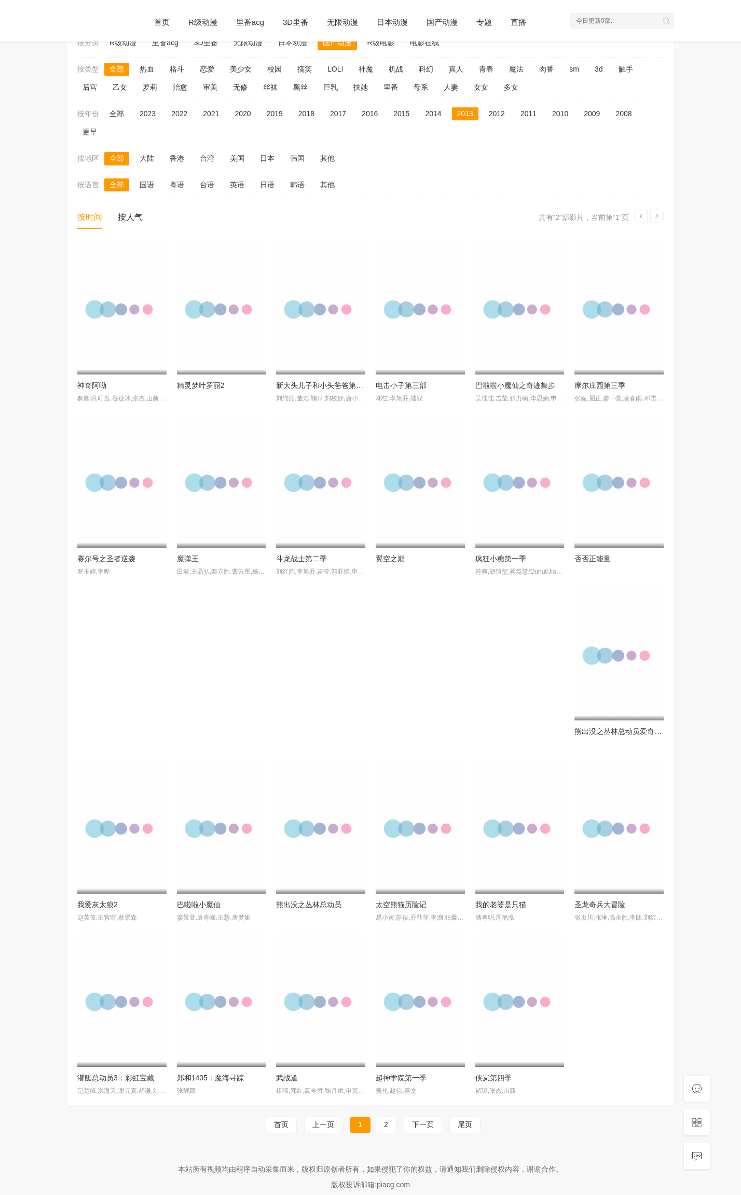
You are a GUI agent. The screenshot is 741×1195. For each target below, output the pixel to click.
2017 (338, 113)
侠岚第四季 (493, 1078)
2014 (433, 113)
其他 (327, 158)
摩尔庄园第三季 (599, 385)
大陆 (147, 158)
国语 (147, 184)
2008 (623, 113)
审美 (210, 87)
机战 (396, 69)
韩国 (297, 158)
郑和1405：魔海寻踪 (210, 1078)
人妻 (451, 87)
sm (574, 69)
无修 (240, 87)
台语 (207, 184)
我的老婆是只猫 (500, 904)
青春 (486, 69)
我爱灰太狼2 (97, 904)
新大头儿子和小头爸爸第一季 (323, 385)
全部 (116, 69)
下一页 (423, 1124)
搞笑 (304, 69)
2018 (306, 113)
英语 (237, 184)
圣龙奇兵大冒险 (599, 904)
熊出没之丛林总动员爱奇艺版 (621, 731)
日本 (267, 158)
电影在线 (424, 42)
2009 (592, 113)
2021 (211, 113)
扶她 (360, 87)
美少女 (241, 69)
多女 (511, 87)
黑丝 (300, 87)
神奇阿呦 (91, 385)
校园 (274, 69)
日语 (267, 184)
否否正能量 (592, 558)
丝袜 (270, 87)
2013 (465, 113)
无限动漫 (342, 22)
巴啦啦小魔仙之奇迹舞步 (515, 385)
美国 (237, 158)
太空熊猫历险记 (401, 904)
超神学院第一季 (401, 1078)
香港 (177, 158)
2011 (528, 113)
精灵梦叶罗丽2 (201, 385)
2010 (560, 113)
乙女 (120, 87)
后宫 (90, 87)
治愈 (180, 87)
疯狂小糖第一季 (500, 558)
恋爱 (207, 69)
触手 (626, 69)
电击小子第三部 (401, 385)
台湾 (207, 158)
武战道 (287, 1078)
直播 (518, 22)
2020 (243, 113)
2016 (370, 113)
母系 (421, 87)
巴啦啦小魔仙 (199, 904)
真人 (456, 69)
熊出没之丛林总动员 (308, 904)
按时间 (89, 217)
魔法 (516, 69)
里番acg (250, 22)
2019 (275, 113)
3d (599, 69)
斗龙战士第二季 (301, 558)
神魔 (366, 69)
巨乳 (330, 87)
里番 (390, 87)
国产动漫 (442, 22)
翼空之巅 (390, 558)
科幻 (426, 69)
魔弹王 (188, 558)
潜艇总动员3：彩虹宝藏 (115, 1078)
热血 (147, 69)
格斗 (177, 69)
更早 (90, 132)
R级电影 (380, 42)
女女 (481, 87)
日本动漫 (392, 22)
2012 (497, 113)
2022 (179, 113)
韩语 (297, 184)
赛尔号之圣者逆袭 (106, 558)
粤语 (177, 184)
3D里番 (295, 22)
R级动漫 (202, 22)
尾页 (465, 1124)
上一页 (323, 1124)
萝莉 (150, 87)
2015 (401, 113)
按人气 (130, 217)
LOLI (335, 69)
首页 (162, 22)
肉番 (546, 69)
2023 (148, 113)
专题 (484, 22)
